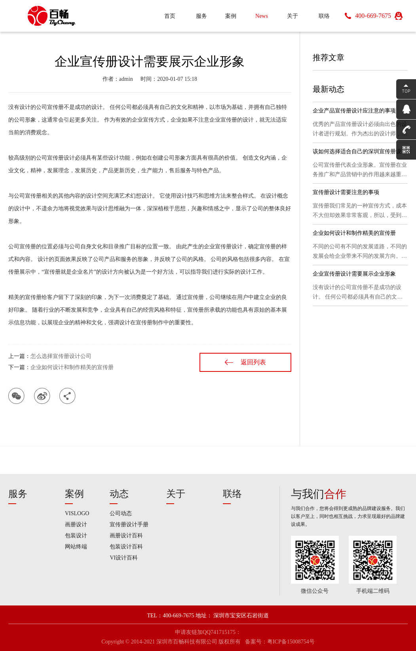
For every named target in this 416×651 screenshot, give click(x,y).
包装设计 (76, 536)
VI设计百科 (124, 558)
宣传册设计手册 (129, 524)
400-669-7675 (373, 15)
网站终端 (76, 547)
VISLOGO (77, 513)
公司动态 (121, 513)
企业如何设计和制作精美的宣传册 (72, 367)
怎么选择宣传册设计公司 (60, 356)
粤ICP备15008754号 (291, 642)
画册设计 (76, 524)
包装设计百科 (126, 547)
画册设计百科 (126, 536)
